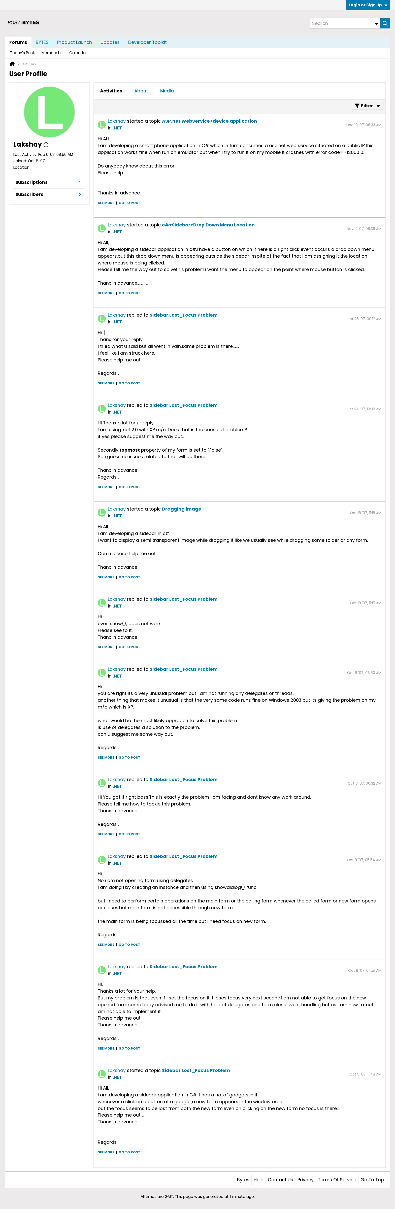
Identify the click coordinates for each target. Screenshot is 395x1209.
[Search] (345, 23)
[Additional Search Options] (376, 23)
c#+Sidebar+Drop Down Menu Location (208, 225)
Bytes (243, 1180)
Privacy (306, 1180)
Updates (110, 42)
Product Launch (74, 42)
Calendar (78, 52)
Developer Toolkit (147, 42)
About (141, 91)
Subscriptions (31, 182)
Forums (18, 42)
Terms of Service (337, 1180)
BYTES (42, 42)
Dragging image (181, 509)
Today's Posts (23, 52)
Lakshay (117, 121)
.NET (117, 128)
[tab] (111, 91)
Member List (53, 52)
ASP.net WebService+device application (209, 121)
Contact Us (280, 1180)
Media (167, 91)
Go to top (372, 1180)
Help (259, 1180)
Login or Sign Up (368, 5)
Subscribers (29, 194)
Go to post (129, 203)
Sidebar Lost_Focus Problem (184, 315)
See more (106, 203)
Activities (111, 91)
